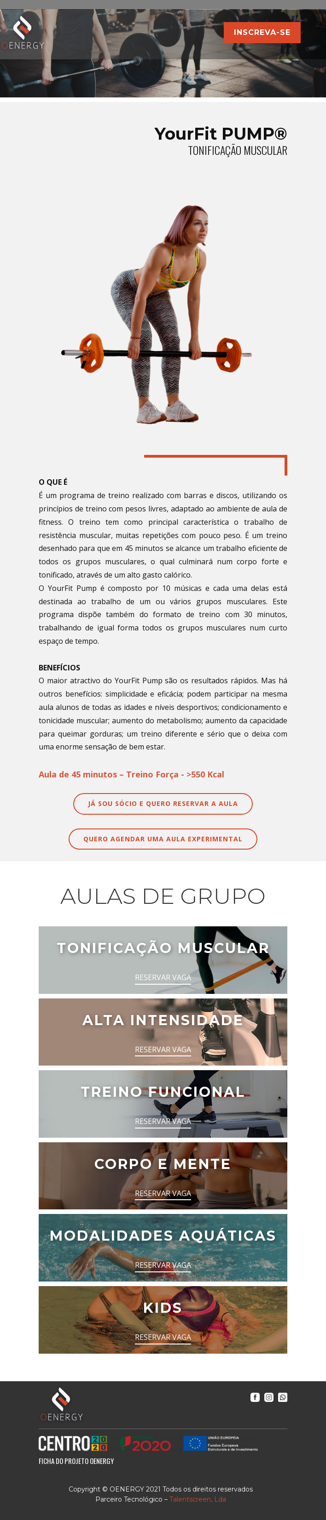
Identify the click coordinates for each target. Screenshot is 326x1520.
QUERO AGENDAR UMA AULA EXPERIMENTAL (163, 838)
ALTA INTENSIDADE (163, 1020)
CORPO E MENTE (163, 1164)
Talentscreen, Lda (197, 1499)
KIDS (163, 1307)
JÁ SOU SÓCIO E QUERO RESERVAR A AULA (163, 803)
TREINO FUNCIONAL (163, 1091)
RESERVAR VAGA (163, 977)
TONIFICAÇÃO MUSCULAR (163, 948)
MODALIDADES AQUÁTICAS (163, 1235)
